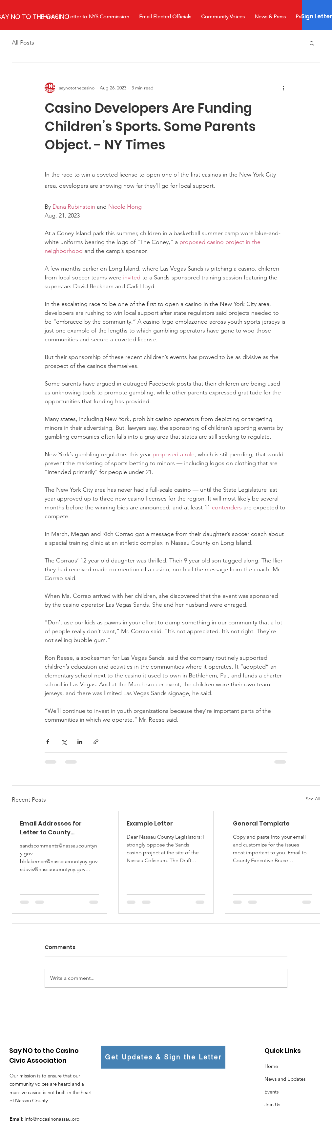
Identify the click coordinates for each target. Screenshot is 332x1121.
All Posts (23, 42)
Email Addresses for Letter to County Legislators (51, 828)
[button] (312, 43)
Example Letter (150, 823)
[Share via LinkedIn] (80, 742)
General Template (261, 823)
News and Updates (284, 1079)
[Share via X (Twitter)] (64, 742)
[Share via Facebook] (48, 742)
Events (271, 1092)
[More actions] (283, 88)
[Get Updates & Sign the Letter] (163, 1057)
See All (313, 799)
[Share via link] (96, 742)
